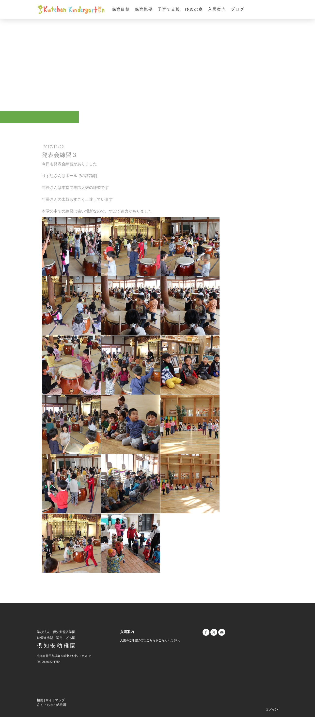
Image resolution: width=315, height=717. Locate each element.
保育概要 (144, 9)
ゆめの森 (194, 9)
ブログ (237, 9)
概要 (40, 700)
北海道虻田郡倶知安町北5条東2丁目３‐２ (64, 656)
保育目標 (121, 9)
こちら (151, 640)
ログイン (271, 709)
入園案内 (217, 9)
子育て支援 (169, 9)
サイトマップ (55, 700)
